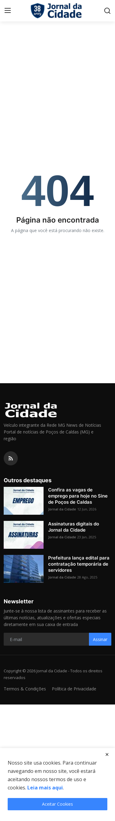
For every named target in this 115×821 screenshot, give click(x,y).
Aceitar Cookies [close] (57, 804)
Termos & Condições (25, 689)
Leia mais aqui (45, 787)
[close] (107, 754)
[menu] (7, 10)
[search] (107, 10)
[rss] (11, 458)
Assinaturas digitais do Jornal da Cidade (73, 527)
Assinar (100, 639)
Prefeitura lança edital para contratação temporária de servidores (78, 564)
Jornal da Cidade (62, 509)
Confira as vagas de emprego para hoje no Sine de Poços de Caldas (78, 496)
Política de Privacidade (74, 689)
